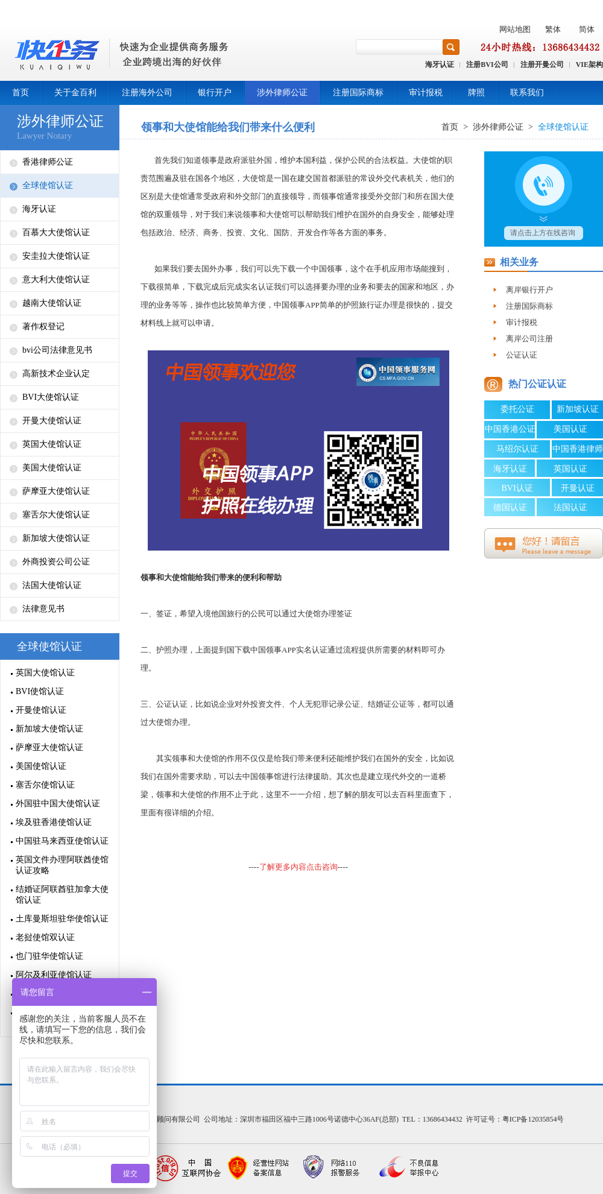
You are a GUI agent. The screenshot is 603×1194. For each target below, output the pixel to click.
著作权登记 (43, 326)
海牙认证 (439, 64)
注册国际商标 (358, 92)
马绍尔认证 (517, 448)
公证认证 (172, 704)
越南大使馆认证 (51, 303)
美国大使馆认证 (51, 467)
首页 (20, 92)
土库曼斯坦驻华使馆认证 (62, 918)
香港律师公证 (47, 161)
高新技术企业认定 (56, 373)
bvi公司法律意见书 (57, 350)
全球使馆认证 (47, 185)
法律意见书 (43, 608)
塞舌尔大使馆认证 (56, 514)
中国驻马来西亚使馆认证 (62, 840)
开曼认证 (578, 488)
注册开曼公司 (542, 64)
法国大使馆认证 (51, 585)
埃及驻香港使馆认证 (54, 822)
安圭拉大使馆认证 (56, 256)
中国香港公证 (510, 429)
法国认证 (570, 507)
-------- (298, 866)
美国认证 (570, 429)
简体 (587, 29)
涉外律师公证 (282, 92)
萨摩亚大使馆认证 (56, 491)
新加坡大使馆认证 (56, 538)
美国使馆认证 (41, 766)
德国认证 (510, 507)
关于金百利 (75, 92)
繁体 (553, 29)
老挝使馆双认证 (45, 937)
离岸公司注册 (529, 338)
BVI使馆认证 (40, 691)
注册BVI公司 (487, 64)
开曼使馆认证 (41, 710)
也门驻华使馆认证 (49, 956)
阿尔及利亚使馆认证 (54, 974)
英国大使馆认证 (51, 444)
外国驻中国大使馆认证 (58, 803)
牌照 (476, 92)
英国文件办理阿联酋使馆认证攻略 (62, 865)
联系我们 (527, 92)
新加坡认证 (578, 409)
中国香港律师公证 (577, 451)
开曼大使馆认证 (51, 420)
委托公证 (517, 409)
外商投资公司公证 (56, 561)
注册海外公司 (147, 92)
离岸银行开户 (529, 289)
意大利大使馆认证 (56, 279)
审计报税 (426, 92)
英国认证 (570, 468)
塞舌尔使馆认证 (45, 784)
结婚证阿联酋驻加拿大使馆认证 (62, 895)
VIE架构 (589, 64)
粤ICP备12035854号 (533, 1119)
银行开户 (215, 92)
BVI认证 (516, 488)
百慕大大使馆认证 (56, 232)
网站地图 (515, 29)
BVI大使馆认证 (50, 397)
